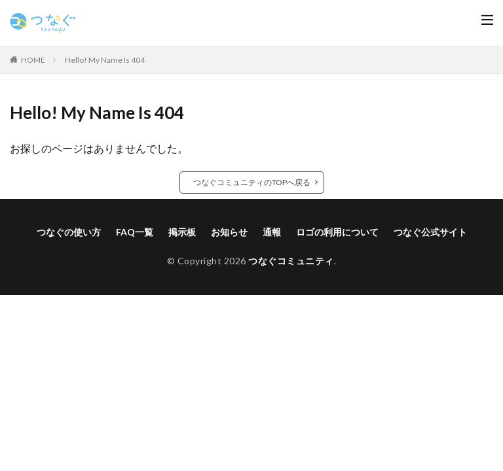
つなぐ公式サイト (430, 231)
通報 (272, 231)
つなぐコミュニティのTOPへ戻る (251, 182)
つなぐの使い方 (69, 231)
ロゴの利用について (337, 231)
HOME (33, 60)
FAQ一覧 (134, 231)
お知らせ (229, 231)
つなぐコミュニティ (291, 260)
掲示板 (182, 231)
